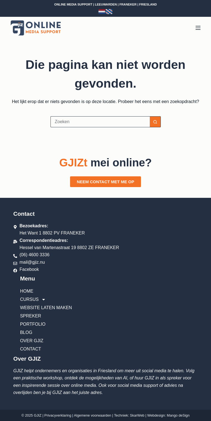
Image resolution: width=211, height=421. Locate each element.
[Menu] (198, 27)
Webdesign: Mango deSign (168, 415)
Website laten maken (46, 307)
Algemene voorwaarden (92, 415)
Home (26, 291)
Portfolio (33, 324)
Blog (26, 332)
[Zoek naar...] (100, 121)
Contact (30, 349)
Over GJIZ (31, 340)
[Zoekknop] (155, 121)
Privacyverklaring (57, 415)
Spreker (30, 316)
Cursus (33, 299)
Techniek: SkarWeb (129, 415)
